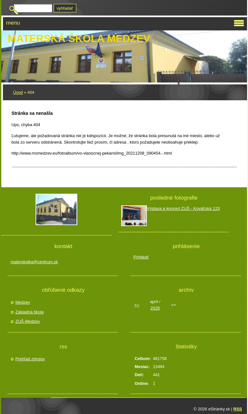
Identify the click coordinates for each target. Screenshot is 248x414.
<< (136, 304)
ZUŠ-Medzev (28, 321)
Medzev (23, 302)
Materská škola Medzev (79, 38)
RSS (237, 409)
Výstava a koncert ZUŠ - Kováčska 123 (183, 208)
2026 (155, 308)
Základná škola (30, 312)
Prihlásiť (141, 257)
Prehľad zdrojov (30, 358)
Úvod (18, 92)
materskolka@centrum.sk (34, 261)
